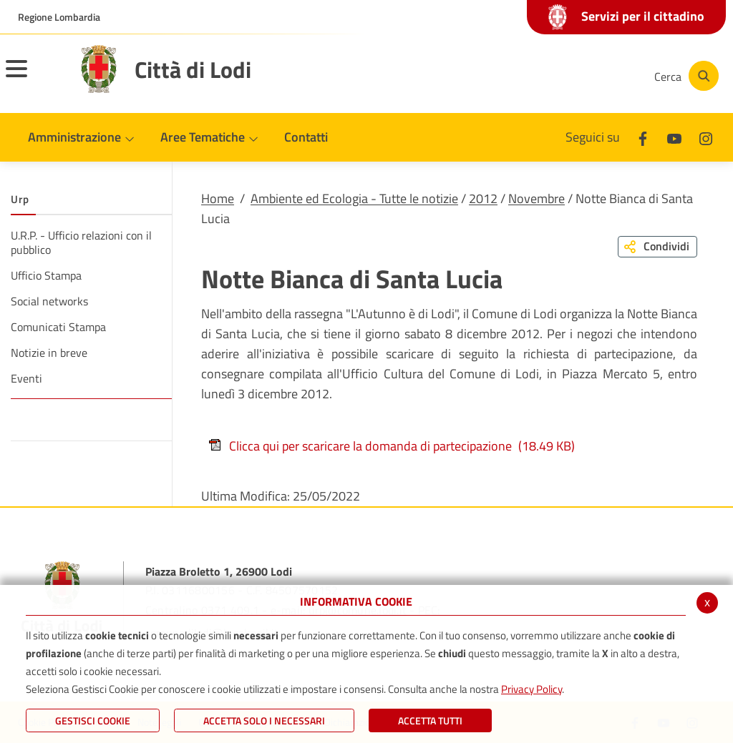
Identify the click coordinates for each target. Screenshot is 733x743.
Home (217, 198)
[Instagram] (585, 75)
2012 (483, 198)
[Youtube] (542, 75)
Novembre (536, 198)
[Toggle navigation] (34, 78)
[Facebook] (499, 75)
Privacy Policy (531, 689)
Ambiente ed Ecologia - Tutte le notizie (354, 198)
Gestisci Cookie (92, 720)
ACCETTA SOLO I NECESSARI (264, 720)
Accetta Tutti (430, 720)
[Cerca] (684, 76)
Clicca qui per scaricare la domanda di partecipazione (391, 446)
